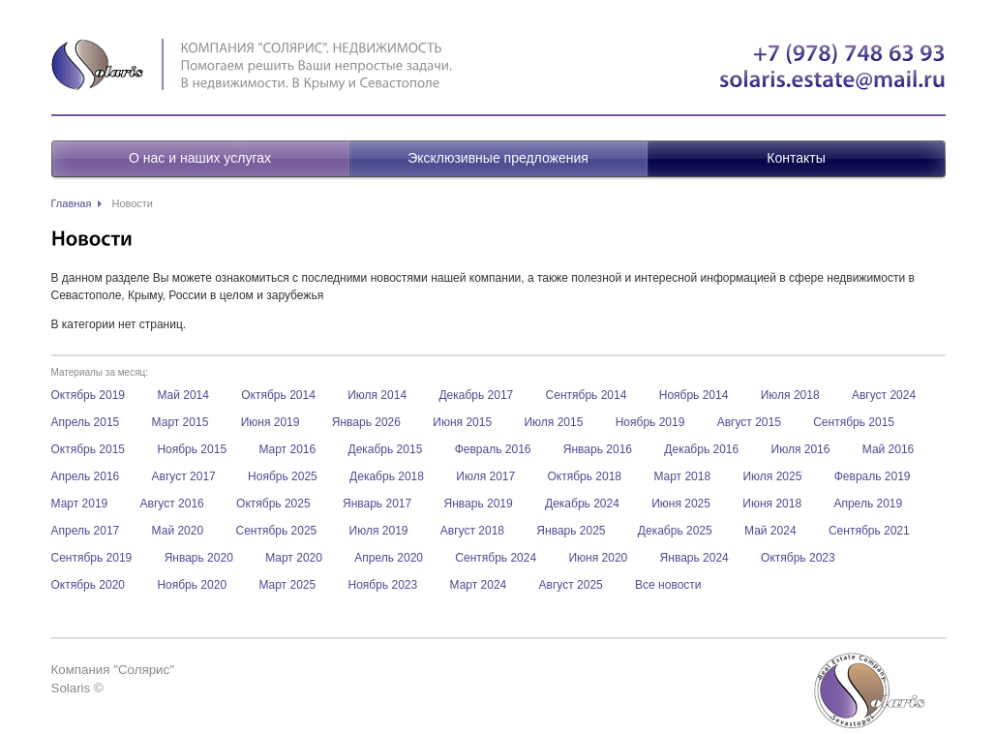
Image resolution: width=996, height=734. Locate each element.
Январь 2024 (694, 558)
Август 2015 (749, 422)
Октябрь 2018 (585, 476)
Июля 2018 (790, 395)
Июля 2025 (771, 476)
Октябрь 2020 (88, 585)
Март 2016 (287, 449)
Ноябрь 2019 (650, 422)
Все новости (668, 585)
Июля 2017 (485, 476)
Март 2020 (293, 558)
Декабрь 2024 (582, 503)
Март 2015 (180, 422)
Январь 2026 (366, 422)
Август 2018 (472, 530)
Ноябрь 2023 (383, 585)
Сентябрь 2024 (495, 558)
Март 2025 (287, 585)
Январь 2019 (478, 503)
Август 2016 (172, 503)
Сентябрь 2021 (869, 530)
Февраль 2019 (872, 476)
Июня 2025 (680, 503)
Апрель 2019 (867, 503)
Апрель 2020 (388, 558)
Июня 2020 (597, 558)
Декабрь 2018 (386, 476)
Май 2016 (888, 449)
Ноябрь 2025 (282, 476)
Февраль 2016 (493, 449)
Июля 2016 (800, 449)
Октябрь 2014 (278, 395)
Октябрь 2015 (88, 449)
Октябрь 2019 (88, 395)
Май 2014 (183, 395)
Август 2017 (184, 476)
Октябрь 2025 (273, 503)
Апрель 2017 (85, 530)
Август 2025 (571, 585)
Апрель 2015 (85, 422)
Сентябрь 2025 (276, 530)
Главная (71, 203)
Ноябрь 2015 (191, 449)
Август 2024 (884, 395)
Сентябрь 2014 (586, 395)
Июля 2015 (553, 422)
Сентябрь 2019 (92, 558)
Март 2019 (79, 503)
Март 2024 (478, 585)
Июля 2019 (378, 530)
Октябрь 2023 (798, 558)
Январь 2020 (199, 558)
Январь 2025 (570, 530)
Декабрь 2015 (385, 449)
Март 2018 (681, 476)
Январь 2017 (377, 503)
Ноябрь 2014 (694, 395)
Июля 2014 (377, 395)
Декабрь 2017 (475, 395)
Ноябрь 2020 (191, 585)
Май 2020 (178, 530)
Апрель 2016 (85, 476)
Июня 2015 (462, 422)
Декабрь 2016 (701, 449)
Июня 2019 (270, 422)
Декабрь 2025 (675, 530)
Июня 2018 (771, 503)
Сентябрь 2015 (853, 422)
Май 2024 (770, 530)
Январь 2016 (597, 449)
